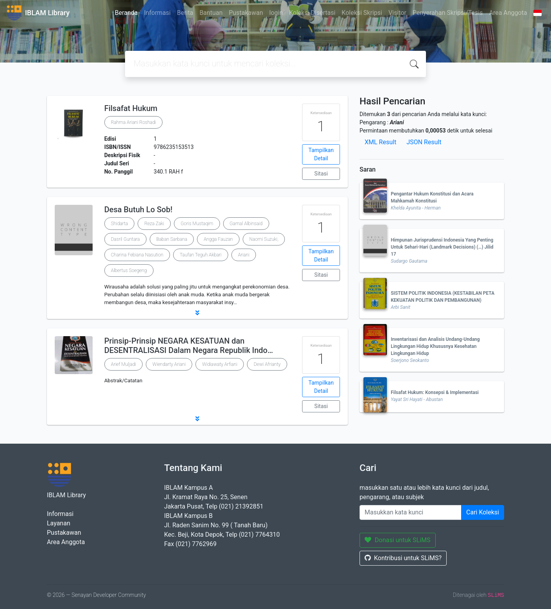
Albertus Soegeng (129, 270)
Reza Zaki (154, 223)
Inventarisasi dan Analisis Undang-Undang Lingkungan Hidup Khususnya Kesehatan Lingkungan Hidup (435, 346)
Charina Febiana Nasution (137, 255)
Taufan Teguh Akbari (201, 255)
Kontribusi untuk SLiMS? (403, 558)
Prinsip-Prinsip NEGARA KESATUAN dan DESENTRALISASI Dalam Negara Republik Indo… (188, 345)
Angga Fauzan (218, 239)
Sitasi (321, 173)
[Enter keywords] (411, 512)
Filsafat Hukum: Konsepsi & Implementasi (435, 392)
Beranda (126, 12)
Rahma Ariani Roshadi (133, 122)
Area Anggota (508, 12)
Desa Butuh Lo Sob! (138, 209)
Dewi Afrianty (267, 364)
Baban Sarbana (172, 239)
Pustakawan (246, 12)
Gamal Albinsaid (246, 223)
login (276, 12)
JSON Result (423, 142)
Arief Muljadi (123, 364)
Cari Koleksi (482, 512)
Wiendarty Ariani (169, 364)
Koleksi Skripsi (362, 12)
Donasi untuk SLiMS (398, 540)
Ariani (243, 255)
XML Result (380, 142)
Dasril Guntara (125, 239)
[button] (197, 312)
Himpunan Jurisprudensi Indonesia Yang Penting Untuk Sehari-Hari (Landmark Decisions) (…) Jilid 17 (442, 247)
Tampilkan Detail (321, 154)
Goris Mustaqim (197, 223)
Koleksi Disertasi (312, 12)
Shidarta (119, 223)
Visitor (397, 12)
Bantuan (210, 12)
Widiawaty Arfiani (219, 364)
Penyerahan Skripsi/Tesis (448, 12)
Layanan (58, 523)
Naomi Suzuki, (263, 239)
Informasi (157, 12)
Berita (185, 12)
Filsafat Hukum (130, 108)
